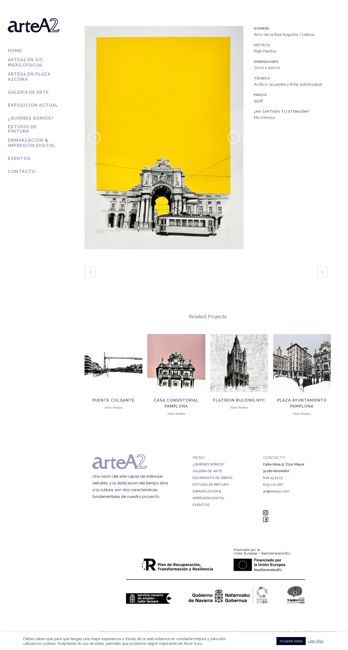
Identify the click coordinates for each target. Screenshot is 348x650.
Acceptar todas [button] (291, 641)
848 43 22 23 (273, 478)
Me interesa (264, 117)
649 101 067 (273, 484)
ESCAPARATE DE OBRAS (212, 478)
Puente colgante (113, 400)
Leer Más (315, 641)
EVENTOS (201, 505)
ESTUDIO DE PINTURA (211, 484)
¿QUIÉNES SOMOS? (208, 464)
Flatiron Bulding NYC (239, 400)
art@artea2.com (276, 491)
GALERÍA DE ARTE (207, 471)
